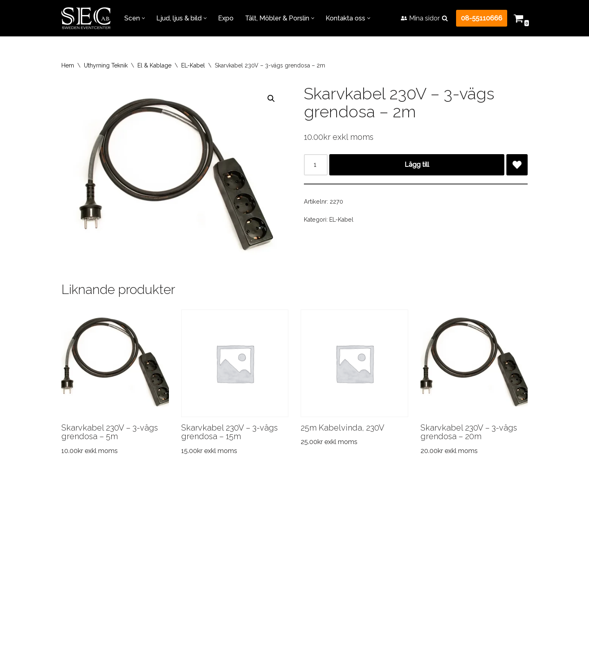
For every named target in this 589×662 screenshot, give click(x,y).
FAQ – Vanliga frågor (293, 537)
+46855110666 (269, 640)
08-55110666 (481, 18)
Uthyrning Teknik (106, 65)
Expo (226, 18)
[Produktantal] (316, 164)
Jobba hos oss (365, 537)
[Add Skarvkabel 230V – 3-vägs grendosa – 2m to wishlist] (517, 164)
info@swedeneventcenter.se (278, 651)
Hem (67, 65)
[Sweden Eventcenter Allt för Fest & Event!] (85, 18)
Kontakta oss (427, 537)
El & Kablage (154, 65)
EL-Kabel (193, 65)
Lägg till (417, 164)
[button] (143, 18)
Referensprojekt (217, 537)
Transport (157, 537)
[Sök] (445, 18)
